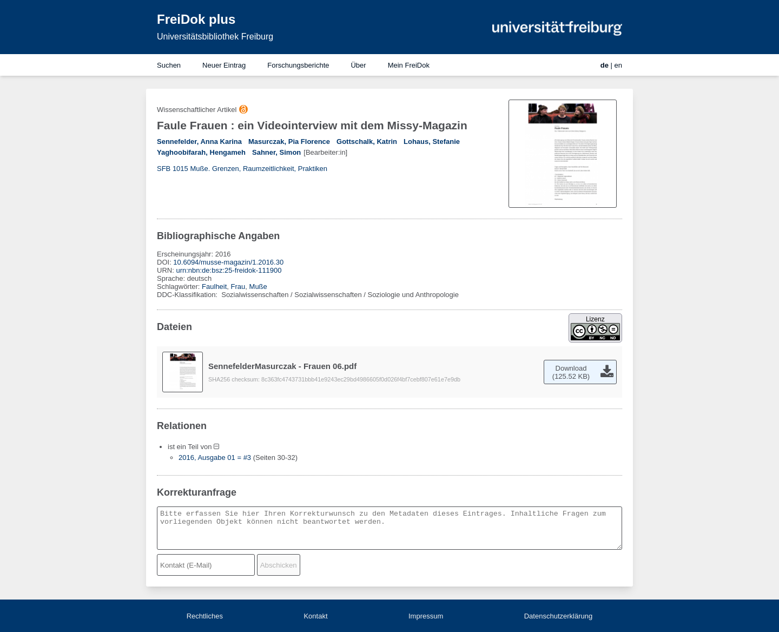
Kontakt (315, 616)
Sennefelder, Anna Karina (199, 141)
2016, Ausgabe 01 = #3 (215, 457)
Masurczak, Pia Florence (289, 141)
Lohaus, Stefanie (432, 141)
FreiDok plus (196, 19)
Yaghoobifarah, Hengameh (201, 152)
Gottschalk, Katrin (366, 141)
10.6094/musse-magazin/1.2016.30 (228, 262)
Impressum (425, 616)
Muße (258, 286)
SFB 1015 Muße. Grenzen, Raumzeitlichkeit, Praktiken (242, 168)
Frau (238, 286)
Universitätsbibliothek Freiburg (215, 36)
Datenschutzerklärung (558, 616)
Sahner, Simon (276, 152)
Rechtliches (205, 616)
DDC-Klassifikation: (188, 295)
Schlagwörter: (179, 286)
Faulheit (214, 286)
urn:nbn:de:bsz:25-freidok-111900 (228, 270)
